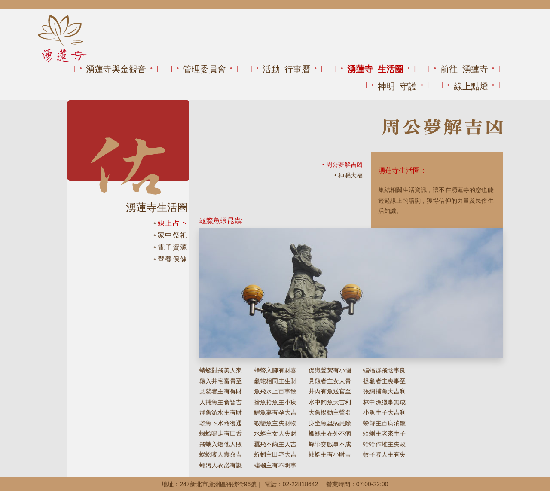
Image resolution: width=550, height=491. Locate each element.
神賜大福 (350, 175)
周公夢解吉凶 (344, 164)
